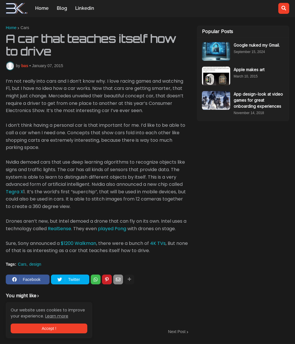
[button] (283, 8)
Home (11, 28)
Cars (24, 28)
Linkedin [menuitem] (84, 8)
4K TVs (158, 243)
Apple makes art (249, 69)
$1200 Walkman (78, 243)
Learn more (56, 316)
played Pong (112, 228)
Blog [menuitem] (62, 8)
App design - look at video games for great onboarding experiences (258, 100)
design (35, 264)
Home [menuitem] (42, 8)
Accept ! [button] (49, 328)
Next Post (177, 331)
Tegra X (14, 191)
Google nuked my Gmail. (257, 45)
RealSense (59, 228)
